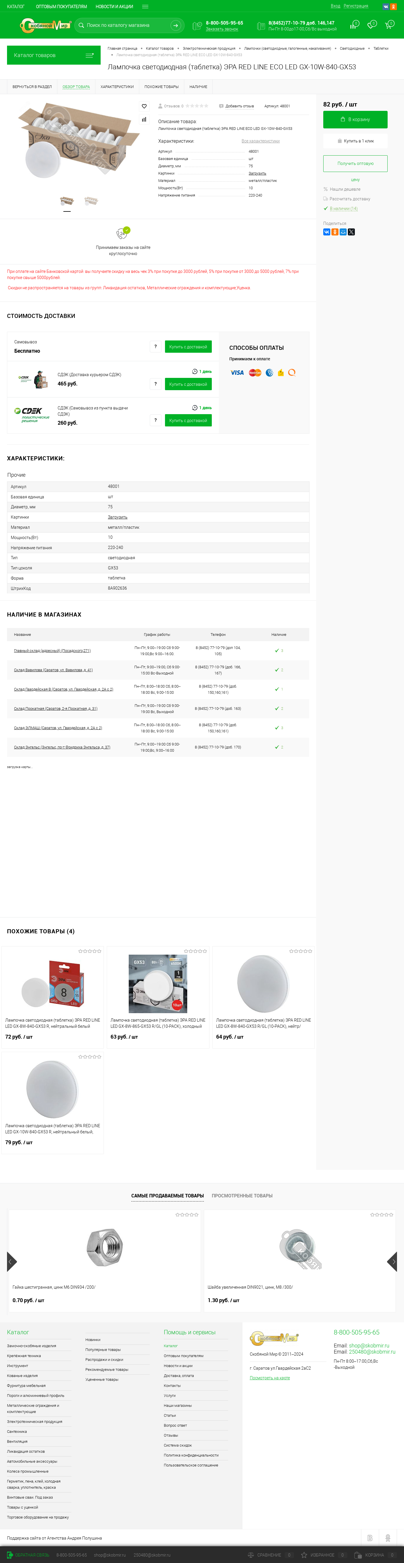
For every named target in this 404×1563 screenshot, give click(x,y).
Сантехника (17, 1431)
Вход (335, 6)
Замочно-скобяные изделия (31, 1346)
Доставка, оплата (179, 1375)
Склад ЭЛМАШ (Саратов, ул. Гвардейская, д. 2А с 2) (58, 728)
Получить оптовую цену (356, 166)
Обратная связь (28, 1555)
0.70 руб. (28, 1300)
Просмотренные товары (242, 1195)
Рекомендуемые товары (106, 1369)
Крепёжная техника (24, 1356)
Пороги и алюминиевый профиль (35, 1395)
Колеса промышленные (28, 1471)
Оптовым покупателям (61, 6)
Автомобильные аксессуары (32, 1461)
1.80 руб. (321, 1300)
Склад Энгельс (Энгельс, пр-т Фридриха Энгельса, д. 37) (62, 747)
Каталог (16, 6)
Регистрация (356, 6)
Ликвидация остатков (26, 1451)
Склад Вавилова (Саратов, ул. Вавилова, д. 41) (53, 670)
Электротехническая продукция (34, 1421)
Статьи (170, 1415)
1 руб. (220, 1300)
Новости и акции (114, 6)
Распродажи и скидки (104, 1359)
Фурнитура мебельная (26, 1385)
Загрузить (257, 173)
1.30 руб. (126, 1300)
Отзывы (171, 1435)
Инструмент (17, 1366)
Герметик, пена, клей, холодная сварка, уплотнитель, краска (34, 1484)
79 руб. (52, 1146)
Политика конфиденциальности (191, 1455)
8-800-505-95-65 (71, 1555)
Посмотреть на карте (270, 1378)
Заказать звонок (222, 29)
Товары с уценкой (22, 1507)
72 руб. (52, 1040)
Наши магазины (178, 1405)
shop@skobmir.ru (369, 1345)
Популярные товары (103, 1349)
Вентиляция (17, 1441)
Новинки (92, 1339)
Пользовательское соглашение (191, 1465)
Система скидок (178, 1445)
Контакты (172, 1385)
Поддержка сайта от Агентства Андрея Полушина (54, 1538)
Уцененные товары (101, 1379)
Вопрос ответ (175, 1425)
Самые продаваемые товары (167, 1195)
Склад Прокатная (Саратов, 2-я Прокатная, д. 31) (55, 708)
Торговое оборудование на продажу (38, 1517)
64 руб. (263, 1040)
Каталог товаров (54, 55)
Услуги (170, 1395)
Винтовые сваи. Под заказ (30, 1497)
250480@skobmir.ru (372, 1352)
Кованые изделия (22, 1375)
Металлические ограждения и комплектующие (33, 1408)
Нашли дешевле (341, 189)
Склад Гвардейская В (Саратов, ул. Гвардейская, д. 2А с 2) (63, 689)
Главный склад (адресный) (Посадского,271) (52, 650)
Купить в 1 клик (355, 140)
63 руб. (158, 1040)
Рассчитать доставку (346, 199)
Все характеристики (261, 141)
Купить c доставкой (188, 347)
